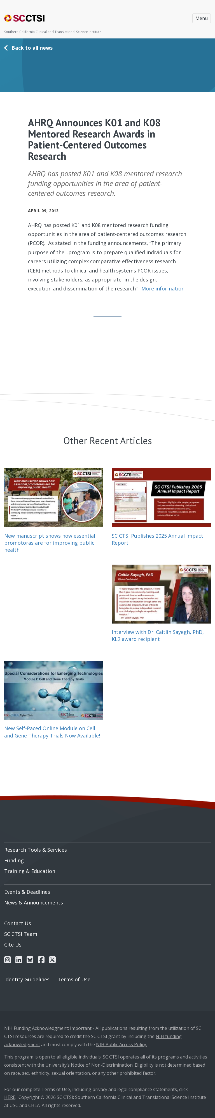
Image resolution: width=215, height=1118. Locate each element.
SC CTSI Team (20, 934)
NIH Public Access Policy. (121, 1044)
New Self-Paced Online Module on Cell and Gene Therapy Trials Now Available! (52, 732)
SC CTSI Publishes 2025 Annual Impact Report (157, 539)
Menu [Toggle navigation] (201, 18)
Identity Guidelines (27, 979)
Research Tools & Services (35, 849)
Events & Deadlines (27, 891)
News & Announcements (33, 902)
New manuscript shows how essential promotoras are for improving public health (49, 542)
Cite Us (13, 944)
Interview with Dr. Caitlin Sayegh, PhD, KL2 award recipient (158, 635)
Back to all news (32, 47)
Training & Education (29, 871)
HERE (9, 1097)
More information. (163, 288)
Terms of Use (74, 979)
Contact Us (17, 923)
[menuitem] (107, 847)
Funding (14, 860)
